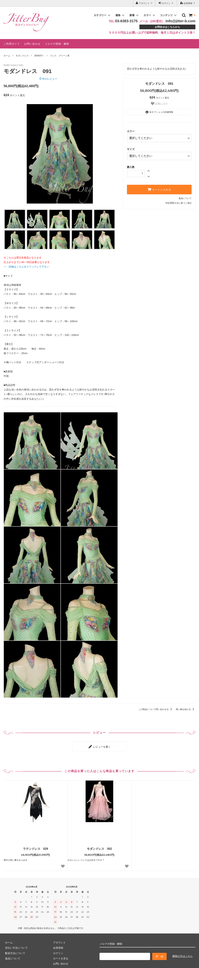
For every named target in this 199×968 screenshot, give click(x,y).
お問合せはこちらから (167, 26)
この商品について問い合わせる (155, 709)
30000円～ (39, 55)
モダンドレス (22, 55)
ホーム (7, 55)
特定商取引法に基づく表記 (179, 200)
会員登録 (188, 3)
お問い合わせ (32, 43)
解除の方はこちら (182, 954)
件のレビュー (48, 78)
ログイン (166, 3)
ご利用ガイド (12, 43)
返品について (185, 195)
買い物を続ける (185, 709)
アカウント (144, 3)
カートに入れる (159, 187)
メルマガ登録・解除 (57, 43)
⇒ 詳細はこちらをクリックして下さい (28, 266)
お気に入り (159, 103)
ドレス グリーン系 (60, 55)
